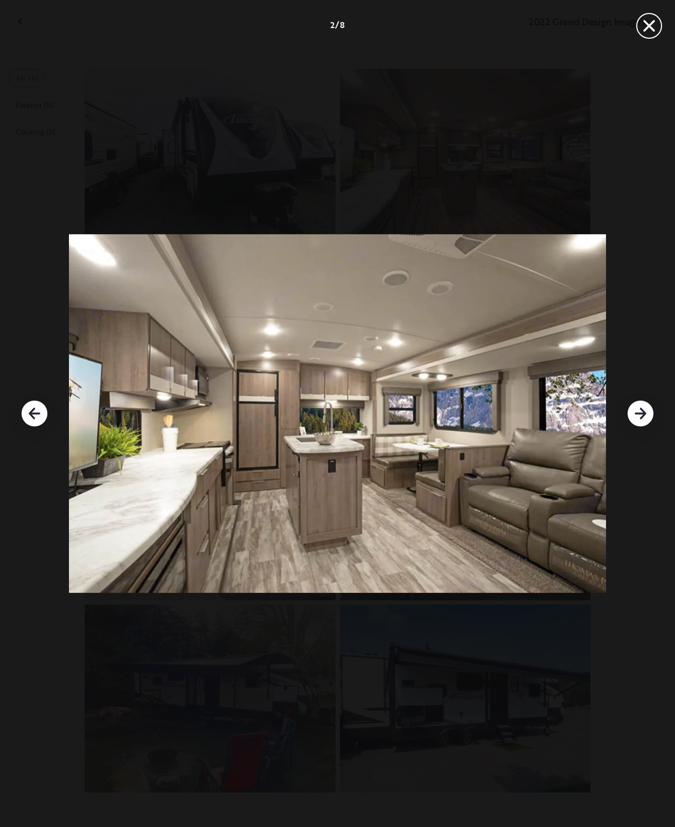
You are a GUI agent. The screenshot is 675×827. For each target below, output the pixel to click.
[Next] (640, 413)
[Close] (649, 26)
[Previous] (34, 413)
